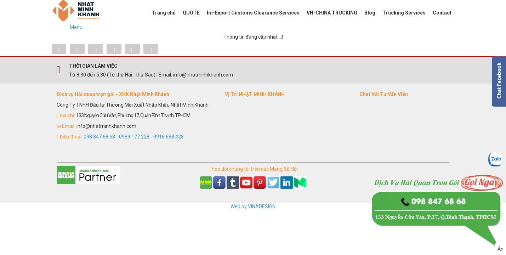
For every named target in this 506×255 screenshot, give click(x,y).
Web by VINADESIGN (253, 206)
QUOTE (191, 13)
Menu (76, 27)
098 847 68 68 (99, 137)
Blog (369, 13)
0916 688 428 (168, 137)
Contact (442, 13)
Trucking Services (404, 13)
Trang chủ (164, 13)
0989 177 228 (134, 137)
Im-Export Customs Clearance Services (253, 13)
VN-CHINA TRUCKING (332, 13)
